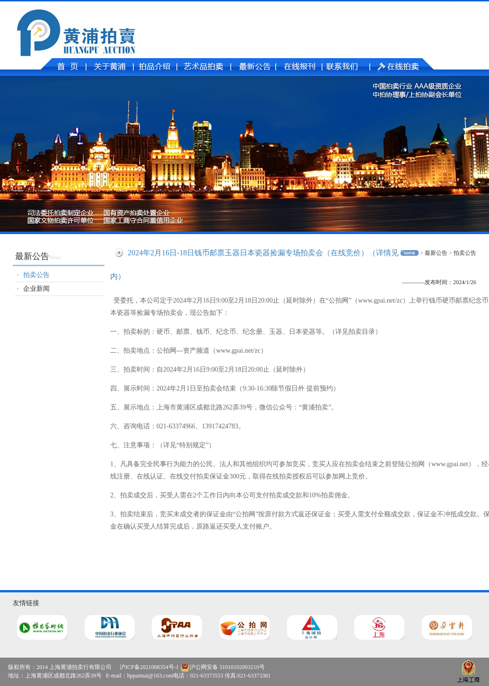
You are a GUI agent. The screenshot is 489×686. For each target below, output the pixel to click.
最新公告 (436, 253)
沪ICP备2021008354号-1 (149, 667)
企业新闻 (36, 288)
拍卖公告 (36, 274)
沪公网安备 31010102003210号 (222, 667)
